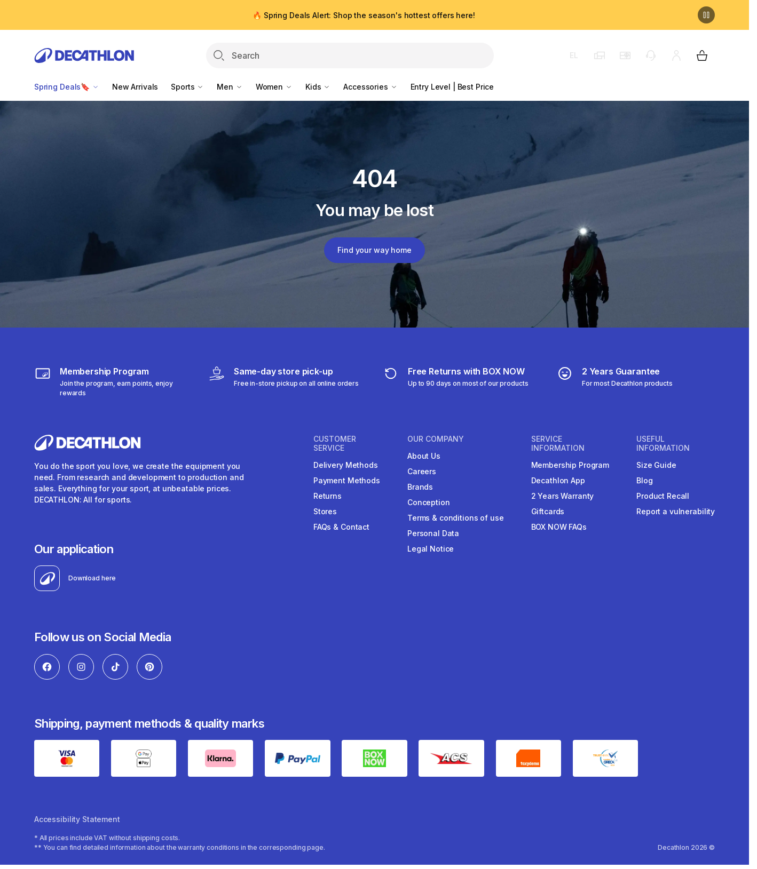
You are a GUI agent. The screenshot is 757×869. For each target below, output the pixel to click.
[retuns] (455, 381)
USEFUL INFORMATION (663, 443)
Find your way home (374, 249)
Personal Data (433, 533)
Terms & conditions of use (455, 517)
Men (229, 86)
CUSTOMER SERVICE (334, 443)
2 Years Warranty (562, 495)
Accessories (370, 86)
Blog (644, 480)
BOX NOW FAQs (559, 526)
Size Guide (656, 464)
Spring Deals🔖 (66, 86)
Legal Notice (430, 548)
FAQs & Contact (341, 526)
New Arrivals (135, 86)
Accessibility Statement (77, 819)
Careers (421, 471)
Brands (420, 486)
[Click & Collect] (283, 381)
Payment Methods (346, 480)
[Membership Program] (113, 381)
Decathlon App (558, 480)
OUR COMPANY (435, 439)
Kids (317, 86)
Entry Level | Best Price (452, 86)
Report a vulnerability (675, 511)
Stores (325, 511)
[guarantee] (614, 381)
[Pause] (706, 14)
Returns (327, 495)
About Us (423, 455)
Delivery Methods (345, 464)
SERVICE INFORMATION (558, 443)
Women (274, 86)
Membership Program (570, 464)
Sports (187, 86)
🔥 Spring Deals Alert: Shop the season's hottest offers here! (364, 15)
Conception (428, 502)
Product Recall (662, 495)
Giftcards (548, 511)
